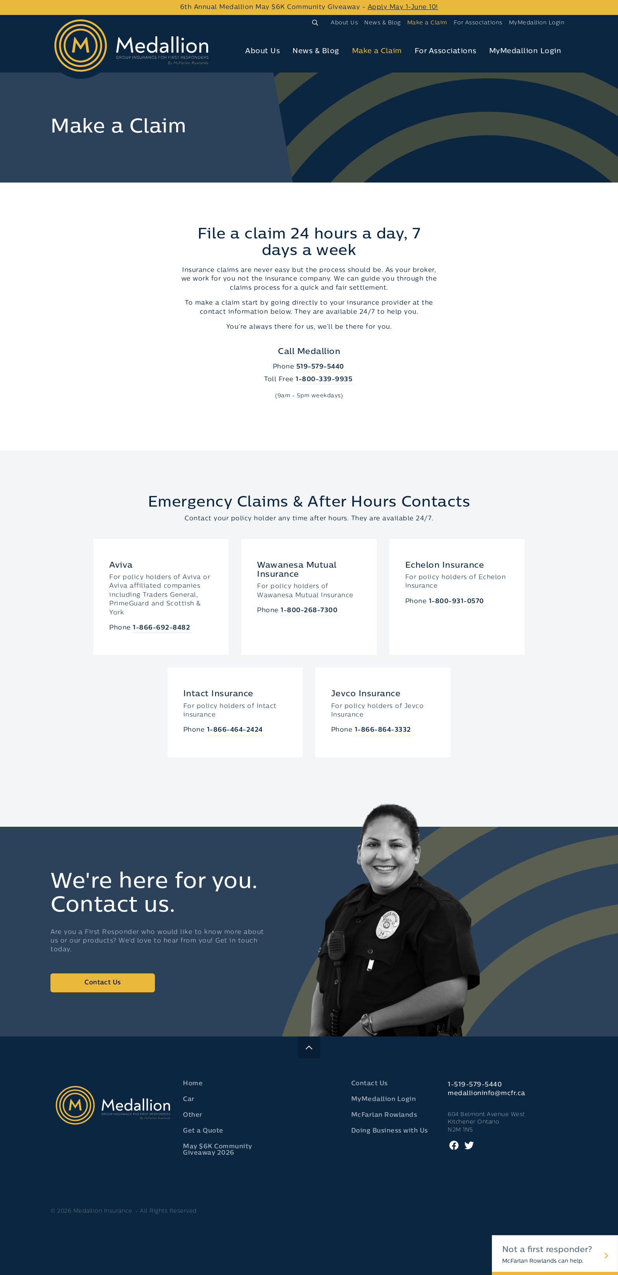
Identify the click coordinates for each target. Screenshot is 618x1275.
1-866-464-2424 (235, 730)
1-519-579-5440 (475, 1085)
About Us (344, 23)
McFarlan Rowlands (384, 1115)
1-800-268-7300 (309, 611)
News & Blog (382, 23)
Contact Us (102, 983)
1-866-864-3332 (383, 730)
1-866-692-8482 (161, 628)
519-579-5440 (320, 367)
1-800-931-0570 (456, 601)
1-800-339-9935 (324, 380)
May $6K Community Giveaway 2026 (217, 1150)
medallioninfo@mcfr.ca (486, 1093)
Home (193, 1084)
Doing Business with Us (389, 1131)
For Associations (478, 23)
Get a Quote (203, 1131)
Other (193, 1115)
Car (189, 1099)
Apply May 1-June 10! (403, 7)
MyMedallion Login (537, 23)
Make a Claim (427, 23)
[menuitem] (344, 23)
